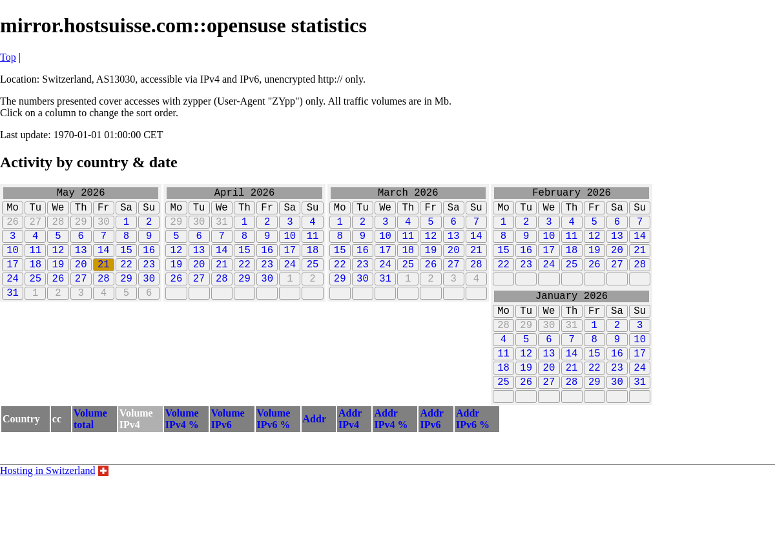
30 (104, 229)
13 (81, 262)
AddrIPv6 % (473, 457)
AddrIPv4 (350, 457)
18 (35, 279)
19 (58, 279)
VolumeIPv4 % (182, 457)
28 (58, 229)
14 (104, 262)
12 (58, 262)
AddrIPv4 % (391, 457)
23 (149, 279)
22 (126, 279)
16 (149, 262)
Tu (35, 212)
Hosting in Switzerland (48, 509)
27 (35, 229)
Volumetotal (90, 457)
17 (12, 279)
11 (35, 262)
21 (104, 279)
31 (12, 312)
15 (126, 262)
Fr (104, 212)
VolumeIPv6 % (274, 457)
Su (149, 212)
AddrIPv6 (431, 457)
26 (12, 229)
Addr (314, 457)
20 (81, 279)
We (58, 212)
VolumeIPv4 (136, 457)
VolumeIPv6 (228, 457)
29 (81, 229)
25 (35, 296)
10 (12, 262)
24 (12, 296)
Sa (126, 212)
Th (81, 212)
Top (8, 57)
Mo (12, 212)
